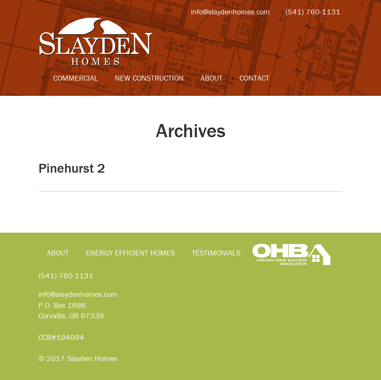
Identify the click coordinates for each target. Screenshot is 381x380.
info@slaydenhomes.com (77, 294)
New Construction (149, 78)
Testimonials (216, 253)
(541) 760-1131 (65, 275)
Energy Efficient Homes (130, 253)
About (212, 78)
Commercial (75, 78)
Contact (254, 78)
